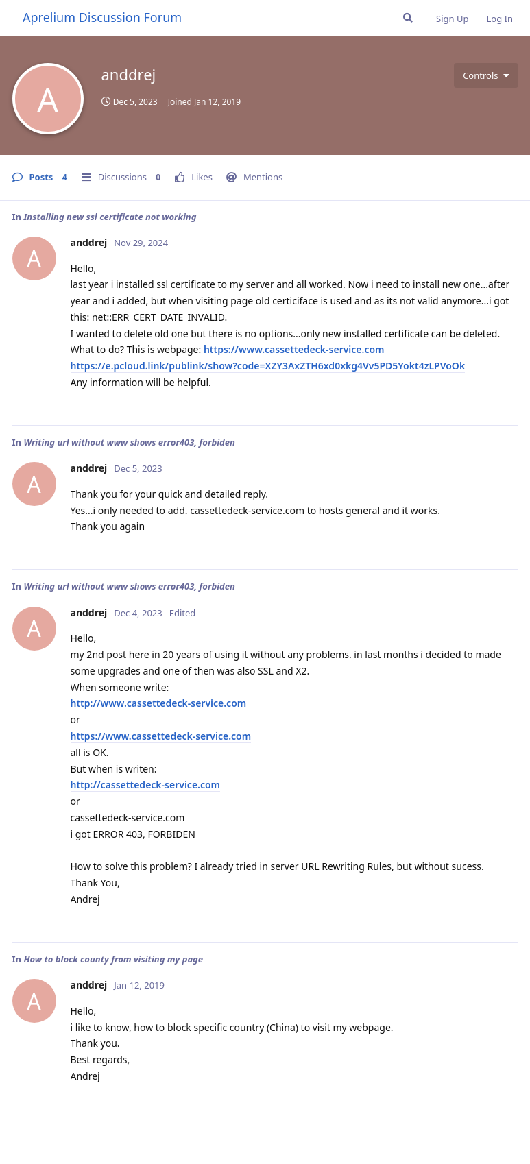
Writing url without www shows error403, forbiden (128, 442)
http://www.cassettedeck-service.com (159, 703)
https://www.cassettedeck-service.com (294, 349)
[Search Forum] (408, 17)
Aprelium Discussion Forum (102, 17)
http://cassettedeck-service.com (146, 784)
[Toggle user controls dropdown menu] (486, 75)
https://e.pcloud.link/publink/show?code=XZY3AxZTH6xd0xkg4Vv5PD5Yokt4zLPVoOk (268, 365)
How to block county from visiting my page (113, 959)
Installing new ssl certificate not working (109, 216)
